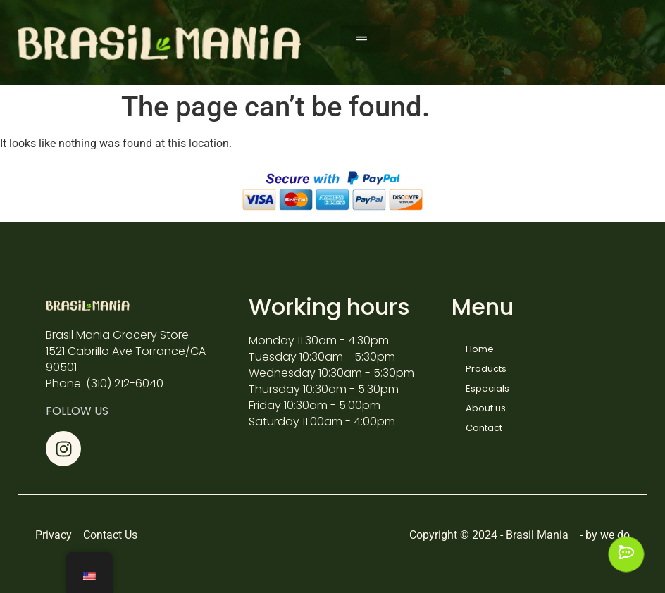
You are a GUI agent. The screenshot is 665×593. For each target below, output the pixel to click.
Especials (487, 388)
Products (486, 368)
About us (486, 408)
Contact (484, 428)
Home (480, 349)
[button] (365, 38)
